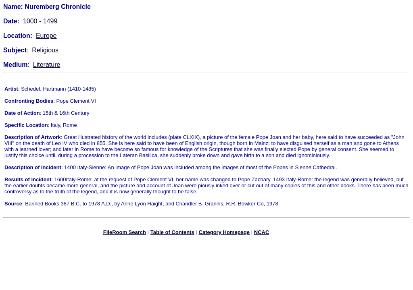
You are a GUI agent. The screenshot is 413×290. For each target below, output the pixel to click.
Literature (46, 64)
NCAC (261, 233)
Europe (46, 35)
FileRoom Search (124, 233)
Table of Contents (172, 233)
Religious (45, 50)
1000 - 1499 (40, 21)
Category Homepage (224, 233)
